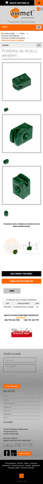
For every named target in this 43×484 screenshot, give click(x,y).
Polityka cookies (14, 468)
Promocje (21, 410)
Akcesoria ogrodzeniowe (10, 36)
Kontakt (21, 400)
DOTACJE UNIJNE (27, 468)
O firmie (20, 463)
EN (41, 9)
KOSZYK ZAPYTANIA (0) (17, 2)
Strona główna (8, 33)
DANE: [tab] (12, 290)
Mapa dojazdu (24, 453)
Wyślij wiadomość (12, 386)
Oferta (22, 33)
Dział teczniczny (18, 465)
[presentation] (20, 378)
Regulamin (21, 414)
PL (38, 9)
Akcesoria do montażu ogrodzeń (13, 38)
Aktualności (21, 407)
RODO (21, 417)
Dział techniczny (21, 403)
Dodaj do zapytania (21, 281)
